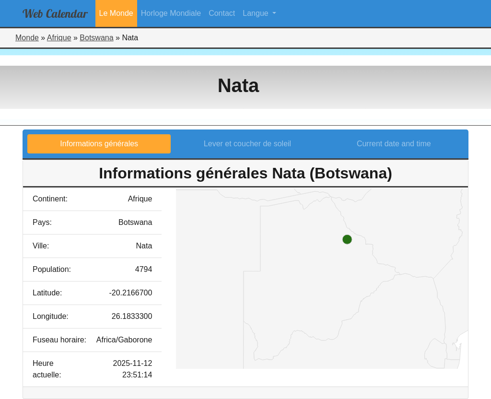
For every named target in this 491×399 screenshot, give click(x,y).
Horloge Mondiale (171, 13)
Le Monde (116, 13)
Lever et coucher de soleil (247, 144)
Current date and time (394, 144)
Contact (222, 13)
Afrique (59, 38)
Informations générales (99, 144)
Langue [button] (256, 13)
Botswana (96, 38)
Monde (27, 38)
